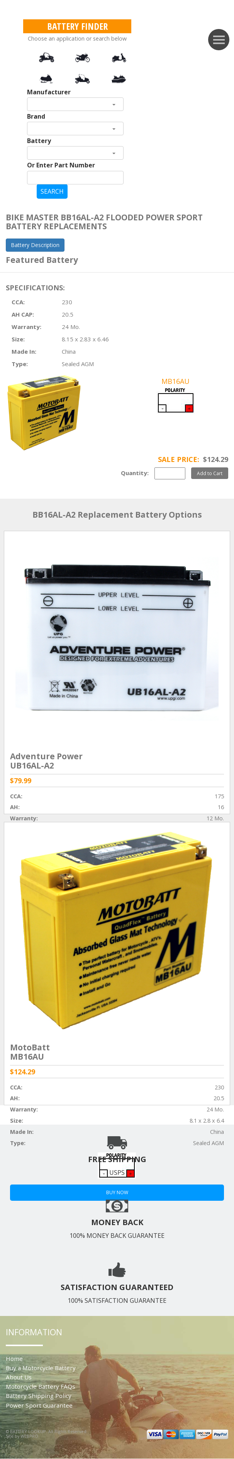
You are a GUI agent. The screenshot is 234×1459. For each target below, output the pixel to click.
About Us (19, 1377)
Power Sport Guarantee (39, 1405)
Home (14, 1358)
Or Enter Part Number (61, 165)
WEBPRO (29, 1436)
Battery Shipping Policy (38, 1395)
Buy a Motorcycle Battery (41, 1368)
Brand (36, 116)
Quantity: (135, 472)
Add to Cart (209, 473)
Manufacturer (49, 92)
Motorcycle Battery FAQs (40, 1386)
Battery (39, 140)
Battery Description (35, 245)
